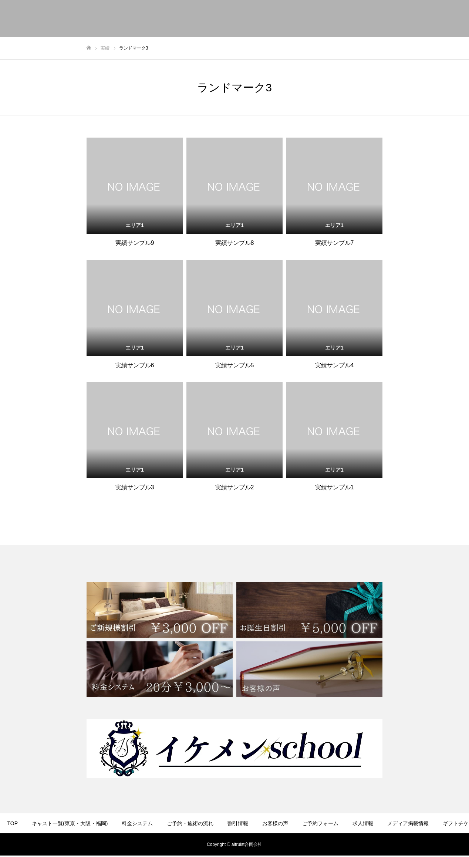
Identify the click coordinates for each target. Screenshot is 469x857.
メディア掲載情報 (408, 823)
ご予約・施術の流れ (190, 823)
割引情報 (237, 823)
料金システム (137, 823)
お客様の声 (275, 823)
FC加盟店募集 (272, 845)
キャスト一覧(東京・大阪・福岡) (70, 823)
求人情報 (362, 823)
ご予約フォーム (320, 823)
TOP (12, 823)
